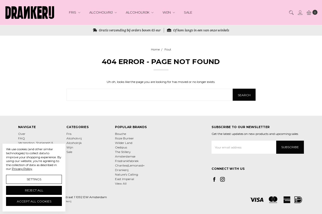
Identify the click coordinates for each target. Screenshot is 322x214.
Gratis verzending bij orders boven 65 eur (127, 30)
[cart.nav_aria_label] (311, 12)
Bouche (120, 134)
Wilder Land (123, 143)
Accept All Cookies (34, 201)
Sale (188, 12)
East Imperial (124, 179)
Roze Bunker (124, 138)
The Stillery (123, 152)
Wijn (169, 12)
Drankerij (122, 170)
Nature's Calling (126, 174)
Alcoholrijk (139, 12)
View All (121, 183)
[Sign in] (300, 12)
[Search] (291, 12)
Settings (34, 179)
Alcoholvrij (103, 12)
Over (21, 134)
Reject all (34, 190)
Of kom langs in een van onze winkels (198, 30)
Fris (74, 12)
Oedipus (121, 147)
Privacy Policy (22, 169)
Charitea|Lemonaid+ (130, 165)
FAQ (21, 138)
